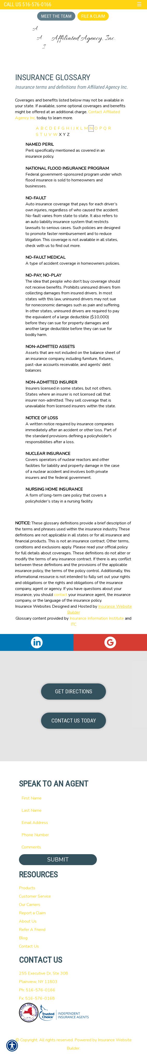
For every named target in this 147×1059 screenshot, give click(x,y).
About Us (28, 921)
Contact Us (29, 946)
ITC (73, 624)
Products (27, 888)
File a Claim (93, 16)
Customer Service (35, 896)
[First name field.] (73, 798)
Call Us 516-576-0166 (27, 5)
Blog (23, 938)
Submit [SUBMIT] (58, 860)
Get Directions (73, 691)
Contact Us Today (73, 721)
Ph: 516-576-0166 (37, 990)
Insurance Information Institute (97, 618)
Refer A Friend (32, 930)
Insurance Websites (33, 606)
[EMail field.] (73, 822)
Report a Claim (32, 913)
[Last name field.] (73, 810)
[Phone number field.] (73, 835)
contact (60, 595)
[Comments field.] (73, 847)
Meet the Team (56, 16)
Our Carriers (29, 905)
